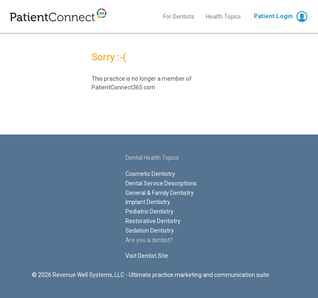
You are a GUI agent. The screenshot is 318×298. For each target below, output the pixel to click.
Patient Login (273, 16)
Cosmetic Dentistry (150, 174)
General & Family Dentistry (159, 193)
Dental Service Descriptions (161, 183)
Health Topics (223, 16)
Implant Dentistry (147, 202)
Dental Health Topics (152, 157)
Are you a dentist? (149, 240)
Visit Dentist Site (146, 255)
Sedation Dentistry (149, 230)
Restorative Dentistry (153, 221)
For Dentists (178, 16)
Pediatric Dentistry (149, 211)
